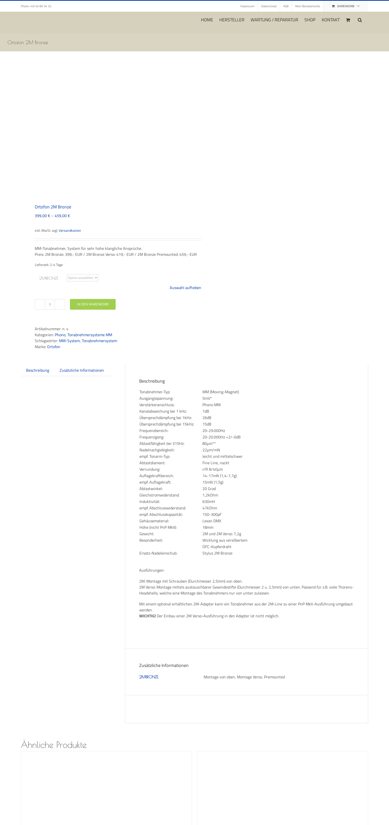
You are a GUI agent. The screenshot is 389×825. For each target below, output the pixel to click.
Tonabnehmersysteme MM (89, 335)
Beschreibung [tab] (37, 370)
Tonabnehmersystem (99, 341)
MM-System (69, 341)
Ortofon (53, 347)
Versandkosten (70, 230)
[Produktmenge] (50, 304)
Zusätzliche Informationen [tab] (82, 370)
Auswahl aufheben (185, 288)
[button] (360, 19)
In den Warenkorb (92, 304)
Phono (60, 335)
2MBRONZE (48, 278)
